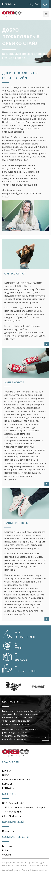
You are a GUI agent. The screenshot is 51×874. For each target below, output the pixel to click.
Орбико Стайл (14, 273)
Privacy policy (19, 865)
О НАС (5, 775)
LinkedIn (6, 850)
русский (9, 4)
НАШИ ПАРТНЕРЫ (16, 523)
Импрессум (8, 831)
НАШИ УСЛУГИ (14, 382)
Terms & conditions (38, 865)
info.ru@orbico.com (12, 816)
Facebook (7, 846)
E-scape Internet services (34, 870)
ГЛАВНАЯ (7, 770)
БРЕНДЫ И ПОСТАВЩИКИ (16, 779)
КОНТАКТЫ (8, 788)
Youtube (6, 854)
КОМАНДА (7, 783)
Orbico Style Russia (11, 14)
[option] (14, 686)
